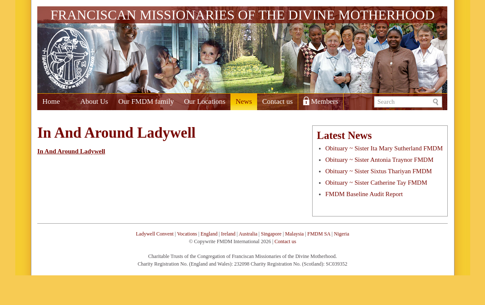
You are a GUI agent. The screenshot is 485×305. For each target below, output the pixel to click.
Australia (248, 234)
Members (324, 101)
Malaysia (294, 234)
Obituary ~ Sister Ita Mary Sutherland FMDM (384, 148)
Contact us (277, 101)
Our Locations (204, 101)
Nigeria (341, 234)
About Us (94, 101)
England (208, 234)
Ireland (228, 234)
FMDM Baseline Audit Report (364, 194)
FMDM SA (318, 234)
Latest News (344, 135)
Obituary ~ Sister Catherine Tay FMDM (376, 182)
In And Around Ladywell (71, 151)
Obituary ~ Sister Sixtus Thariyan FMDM (378, 171)
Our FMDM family (146, 101)
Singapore (271, 234)
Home (51, 101)
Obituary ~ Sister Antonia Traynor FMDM (379, 159)
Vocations (187, 234)
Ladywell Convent (155, 234)
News (244, 101)
